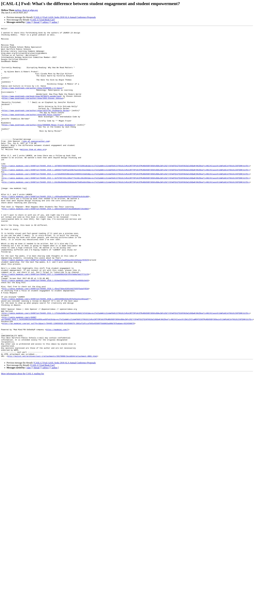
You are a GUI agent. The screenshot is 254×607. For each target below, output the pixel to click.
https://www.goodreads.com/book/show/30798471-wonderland (31, 110)
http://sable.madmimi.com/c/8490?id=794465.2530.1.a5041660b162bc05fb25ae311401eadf (45, 353)
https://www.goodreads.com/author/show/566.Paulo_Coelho (31, 132)
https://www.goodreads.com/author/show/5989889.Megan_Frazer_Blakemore (38, 144)
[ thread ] (37, 22)
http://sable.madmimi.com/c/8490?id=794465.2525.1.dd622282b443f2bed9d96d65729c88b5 (45, 245)
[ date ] (29, 22)
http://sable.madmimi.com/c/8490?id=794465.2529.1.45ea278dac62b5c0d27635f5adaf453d (45, 341)
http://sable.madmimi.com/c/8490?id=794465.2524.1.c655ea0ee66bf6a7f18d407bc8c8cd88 (45, 230)
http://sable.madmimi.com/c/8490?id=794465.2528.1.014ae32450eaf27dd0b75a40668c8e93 (45, 331)
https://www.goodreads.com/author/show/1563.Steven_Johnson (32, 112)
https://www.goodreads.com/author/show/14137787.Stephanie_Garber (35, 127)
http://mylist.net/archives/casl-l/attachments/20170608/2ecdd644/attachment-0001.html (52, 422)
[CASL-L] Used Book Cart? (42, 20)
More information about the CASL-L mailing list (22, 439)
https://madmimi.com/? (57, 390)
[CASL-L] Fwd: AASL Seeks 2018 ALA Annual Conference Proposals (65, 17)
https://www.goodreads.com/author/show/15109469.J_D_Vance (32, 100)
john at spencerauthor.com (35, 164)
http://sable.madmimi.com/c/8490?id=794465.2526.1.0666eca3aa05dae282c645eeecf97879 (45, 306)
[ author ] (54, 22)
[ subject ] (45, 22)
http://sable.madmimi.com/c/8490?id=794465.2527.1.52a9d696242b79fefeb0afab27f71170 (45, 324)
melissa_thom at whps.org (26, 10)
